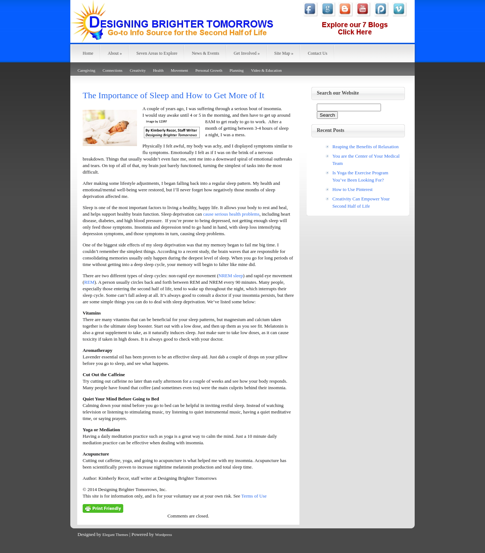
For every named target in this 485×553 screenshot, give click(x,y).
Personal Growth (208, 70)
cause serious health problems (231, 214)
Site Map (284, 53)
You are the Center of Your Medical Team (365, 159)
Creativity (138, 70)
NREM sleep (231, 275)
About (115, 53)
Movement (179, 70)
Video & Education (266, 70)
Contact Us (317, 53)
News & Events (205, 53)
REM (89, 282)
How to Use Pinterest (352, 189)
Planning (236, 70)
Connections (113, 70)
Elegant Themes (115, 534)
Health (158, 70)
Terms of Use (254, 496)
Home (88, 53)
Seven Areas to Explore (156, 53)
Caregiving (86, 70)
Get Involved (247, 53)
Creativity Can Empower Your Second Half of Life (361, 202)
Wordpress (163, 534)
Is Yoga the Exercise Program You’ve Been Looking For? (360, 176)
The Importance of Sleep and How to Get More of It (173, 95)
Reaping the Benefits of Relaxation (365, 146)
